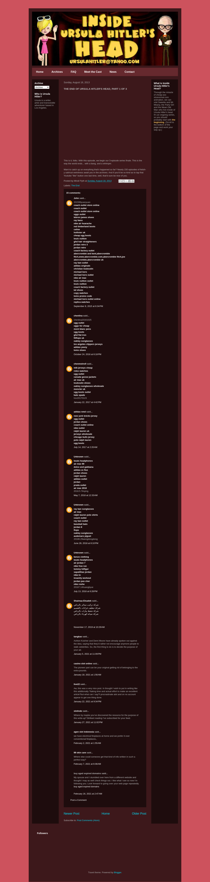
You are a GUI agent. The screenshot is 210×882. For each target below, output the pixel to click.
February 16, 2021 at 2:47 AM (88, 793)
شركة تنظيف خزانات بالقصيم (87, 608)
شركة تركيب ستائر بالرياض (86, 605)
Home (39, 71)
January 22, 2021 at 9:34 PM (87, 701)
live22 (77, 684)
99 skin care (80, 752)
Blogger (117, 872)
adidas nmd (80, 411)
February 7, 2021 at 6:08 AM (87, 764)
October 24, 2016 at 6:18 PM (87, 354)
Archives (57, 71)
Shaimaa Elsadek (82, 601)
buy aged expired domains (86, 786)
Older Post (139, 813)
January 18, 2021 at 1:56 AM (87, 674)
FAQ (73, 71)
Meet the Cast (93, 71)
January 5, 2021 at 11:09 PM (87, 654)
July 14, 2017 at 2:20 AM (85, 447)
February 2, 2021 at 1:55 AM (87, 743)
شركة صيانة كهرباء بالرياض (86, 614)
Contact (130, 71)
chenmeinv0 (80, 364)
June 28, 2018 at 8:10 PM (86, 543)
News (113, 71)
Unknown (79, 456)
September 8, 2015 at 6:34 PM (88, 306)
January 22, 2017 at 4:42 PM (87, 402)
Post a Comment (78, 800)
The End (75, 185)
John (76, 198)
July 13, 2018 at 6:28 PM (85, 591)
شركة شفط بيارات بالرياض (86, 611)
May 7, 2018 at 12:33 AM (86, 495)
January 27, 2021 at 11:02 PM (88, 722)
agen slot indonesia (84, 732)
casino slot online (83, 663)
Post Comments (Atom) (88, 820)
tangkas (78, 636)
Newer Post (71, 813)
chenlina (78, 315)
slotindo (78, 711)
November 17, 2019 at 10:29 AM (89, 627)
